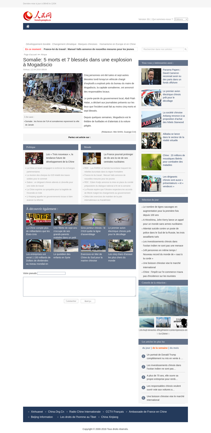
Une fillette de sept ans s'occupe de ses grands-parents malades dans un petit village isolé (65, 234)
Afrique (44, 54)
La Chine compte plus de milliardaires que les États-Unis (38, 231)
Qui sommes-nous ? (162, 19)
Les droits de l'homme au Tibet (78, 417)
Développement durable (38, 44)
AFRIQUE (75, 31)
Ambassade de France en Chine (148, 411)
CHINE (32, 31)
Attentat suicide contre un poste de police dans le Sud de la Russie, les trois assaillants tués (163, 232)
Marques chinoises (87, 44)
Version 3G (144, 19)
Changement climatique (64, 44)
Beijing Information (42, 417)
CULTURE (104, 31)
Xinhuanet (37, 411)
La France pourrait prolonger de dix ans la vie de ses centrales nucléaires (118, 158)
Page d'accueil (30, 54)
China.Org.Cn (56, 411)
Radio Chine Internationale (85, 411)
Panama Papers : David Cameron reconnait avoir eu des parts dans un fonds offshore (172, 76)
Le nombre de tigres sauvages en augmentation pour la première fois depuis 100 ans (161, 210)
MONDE (61, 31)
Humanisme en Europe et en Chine (118, 44)
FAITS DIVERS (122, 31)
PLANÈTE (140, 31)
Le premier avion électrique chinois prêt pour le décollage (119, 231)
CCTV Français (115, 411)
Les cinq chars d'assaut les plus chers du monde (120, 257)
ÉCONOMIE (46, 31)
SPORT (153, 31)
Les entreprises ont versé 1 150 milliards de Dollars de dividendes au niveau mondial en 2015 (38, 260)
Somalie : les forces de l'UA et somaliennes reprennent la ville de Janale (52, 123)
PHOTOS (33, 37)
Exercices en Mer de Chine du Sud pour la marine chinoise (92, 257)
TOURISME (167, 31)
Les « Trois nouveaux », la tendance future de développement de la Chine (60, 158)
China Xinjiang (109, 417)
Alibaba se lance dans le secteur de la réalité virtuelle (173, 137)
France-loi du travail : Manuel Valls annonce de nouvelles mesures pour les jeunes (89, 49)
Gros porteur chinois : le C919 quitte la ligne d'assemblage (93, 231)
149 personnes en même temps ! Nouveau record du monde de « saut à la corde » (162, 254)
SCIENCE (89, 31)
